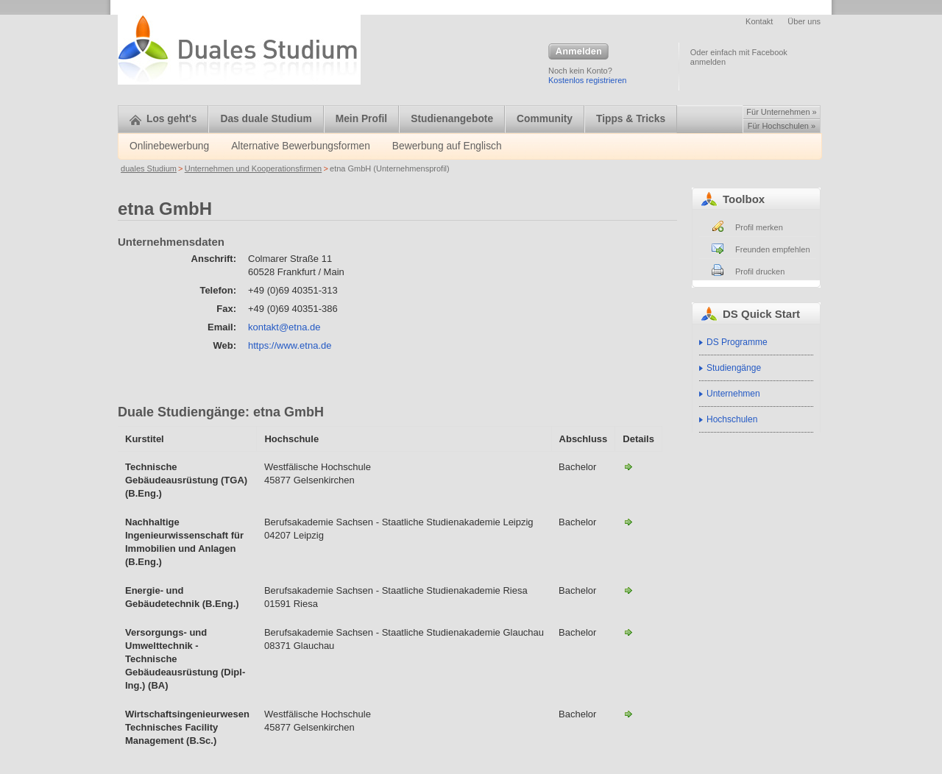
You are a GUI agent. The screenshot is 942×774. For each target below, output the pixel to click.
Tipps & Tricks (630, 118)
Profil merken (759, 227)
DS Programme (737, 342)
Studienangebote (452, 118)
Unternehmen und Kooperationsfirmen (253, 168)
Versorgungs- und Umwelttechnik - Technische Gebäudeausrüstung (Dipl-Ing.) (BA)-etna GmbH (628, 632)
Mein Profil (362, 118)
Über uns (804, 21)
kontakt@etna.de (284, 327)
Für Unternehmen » (781, 111)
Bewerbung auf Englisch (447, 146)
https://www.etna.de (289, 345)
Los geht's (163, 118)
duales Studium (149, 168)
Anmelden (578, 52)
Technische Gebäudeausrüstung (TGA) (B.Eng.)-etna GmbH (628, 466)
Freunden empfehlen (772, 249)
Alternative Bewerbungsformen (300, 146)
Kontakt (759, 21)
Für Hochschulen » (781, 125)
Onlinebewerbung (169, 146)
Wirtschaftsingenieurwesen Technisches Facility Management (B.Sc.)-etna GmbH (628, 714)
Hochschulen (731, 419)
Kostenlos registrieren (587, 80)
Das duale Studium (265, 118)
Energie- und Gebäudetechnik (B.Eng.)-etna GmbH (628, 590)
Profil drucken (760, 271)
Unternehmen (733, 393)
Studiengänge (733, 368)
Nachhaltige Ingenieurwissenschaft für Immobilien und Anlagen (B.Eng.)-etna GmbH (628, 522)
